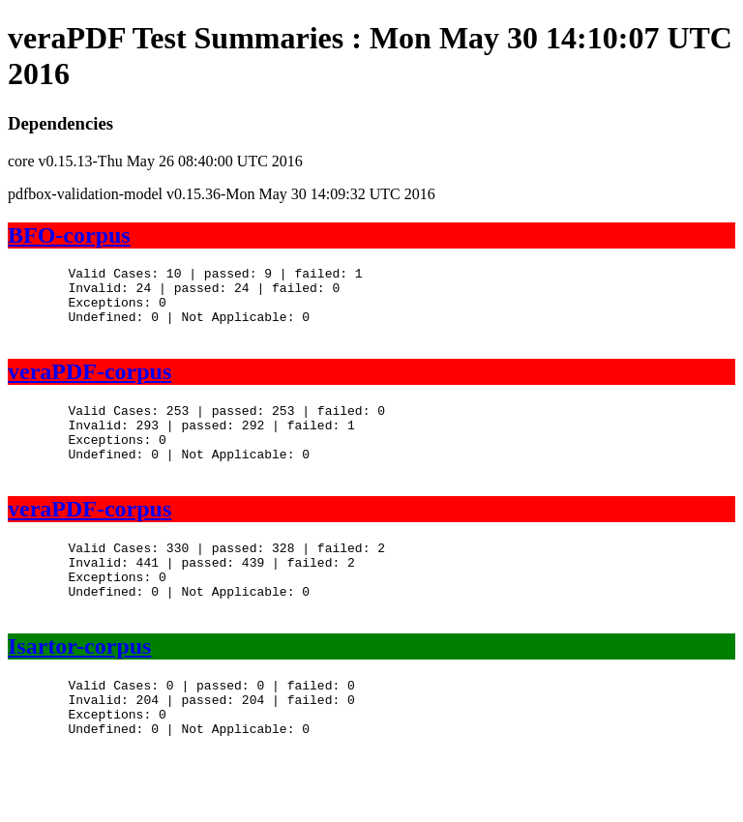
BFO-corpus (69, 235)
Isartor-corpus (79, 689)
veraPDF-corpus (89, 385)
